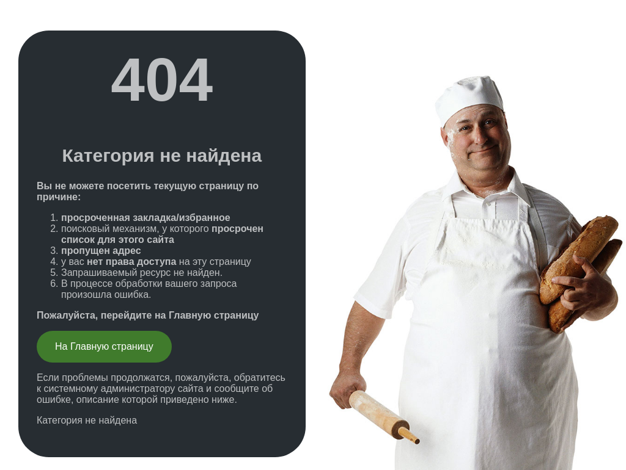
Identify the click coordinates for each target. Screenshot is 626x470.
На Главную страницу (104, 346)
